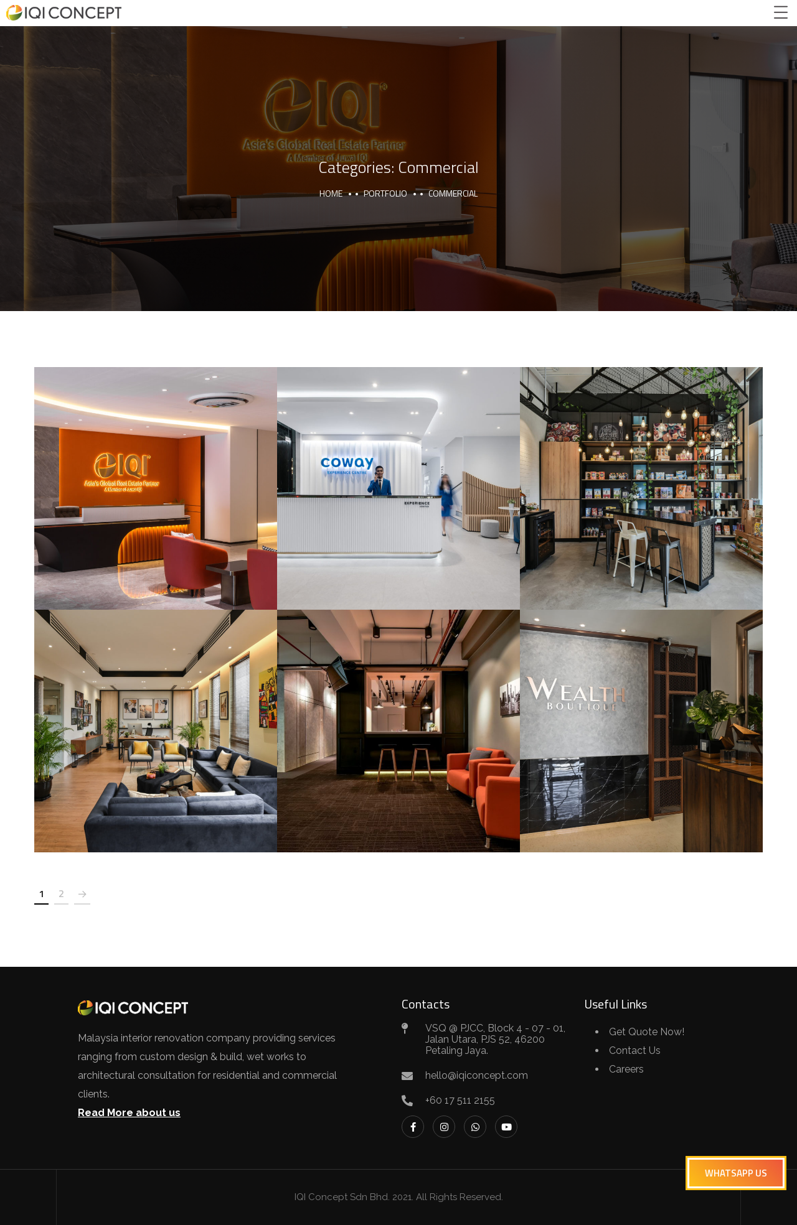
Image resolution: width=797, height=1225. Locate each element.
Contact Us (635, 1050)
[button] (736, 1173)
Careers (626, 1069)
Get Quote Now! (646, 1032)
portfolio (385, 193)
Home (330, 193)
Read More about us (129, 1113)
